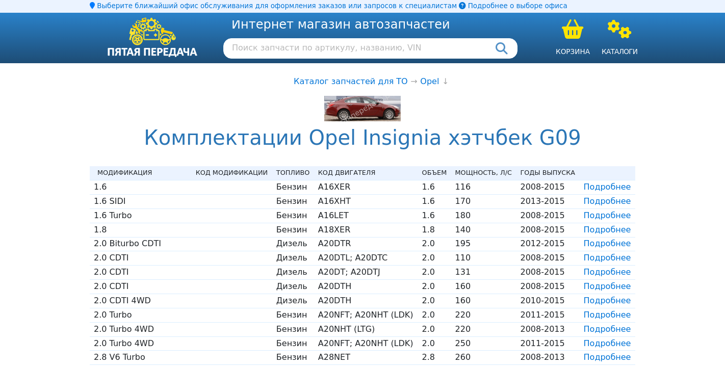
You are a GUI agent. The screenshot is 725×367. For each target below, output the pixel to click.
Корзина (573, 51)
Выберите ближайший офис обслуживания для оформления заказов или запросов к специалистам (273, 6)
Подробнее (607, 187)
